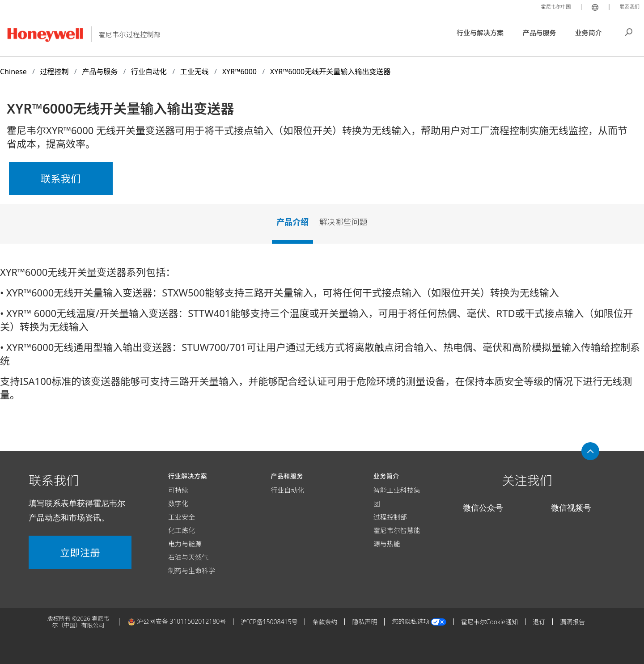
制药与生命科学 (191, 570)
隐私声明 (364, 621)
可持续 (178, 490)
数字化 (178, 503)
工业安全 (181, 516)
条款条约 (324, 621)
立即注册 (80, 552)
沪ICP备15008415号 (269, 621)
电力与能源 (185, 543)
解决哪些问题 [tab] (343, 221)
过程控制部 (390, 516)
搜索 (629, 31)
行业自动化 (287, 490)
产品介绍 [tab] (292, 221)
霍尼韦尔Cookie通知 (489, 621)
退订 (539, 621)
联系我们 (628, 6)
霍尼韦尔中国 (550, 6)
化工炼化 (181, 530)
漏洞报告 (572, 621)
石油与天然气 (188, 557)
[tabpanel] (322, 337)
